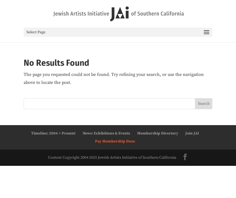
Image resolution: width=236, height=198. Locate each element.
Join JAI (192, 133)
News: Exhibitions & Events (106, 133)
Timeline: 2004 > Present (53, 133)
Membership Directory (157, 133)
